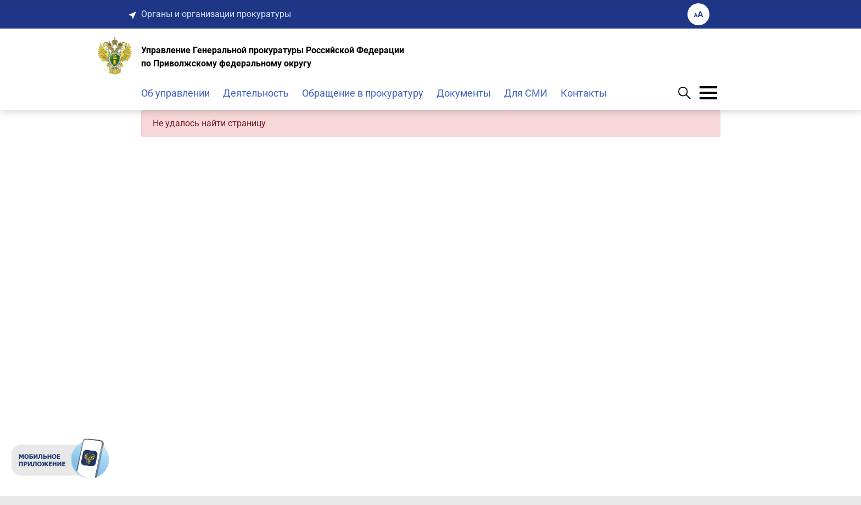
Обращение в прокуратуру (362, 93)
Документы (464, 93)
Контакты (584, 93)
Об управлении (175, 93)
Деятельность (256, 93)
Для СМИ (525, 93)
